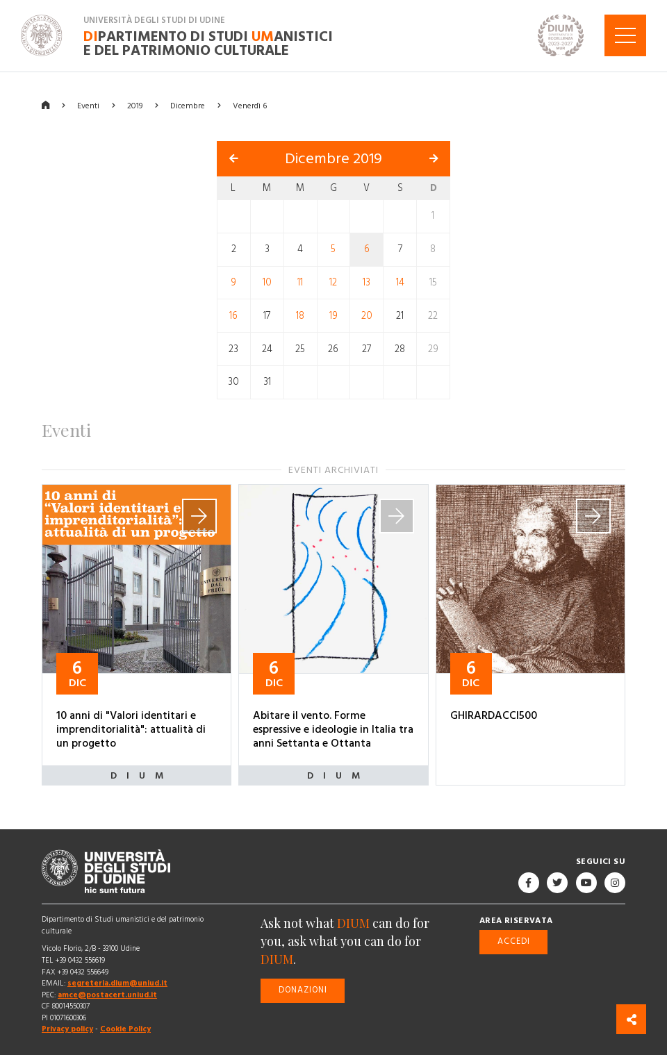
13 (366, 282)
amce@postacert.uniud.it (107, 994)
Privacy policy (67, 1029)
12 (333, 282)
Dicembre (187, 105)
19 (333, 315)
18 (300, 315)
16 (233, 315)
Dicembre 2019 (333, 158)
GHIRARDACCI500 (493, 715)
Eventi (88, 105)
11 (300, 282)
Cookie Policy (125, 1029)
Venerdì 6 (250, 105)
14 (400, 282)
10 (267, 282)
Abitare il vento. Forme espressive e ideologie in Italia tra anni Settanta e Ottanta (333, 729)
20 (366, 315)
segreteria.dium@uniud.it (117, 983)
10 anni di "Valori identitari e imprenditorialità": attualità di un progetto (131, 729)
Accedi (513, 941)
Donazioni (303, 990)
